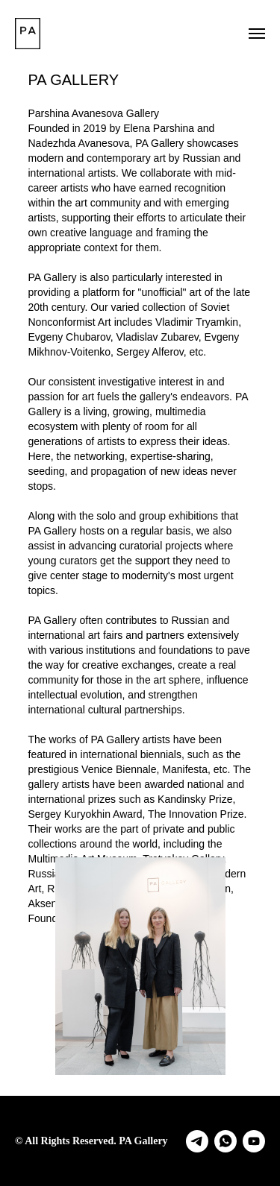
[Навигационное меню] (257, 33)
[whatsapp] (225, 1141)
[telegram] (197, 1141)
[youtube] (254, 1141)
